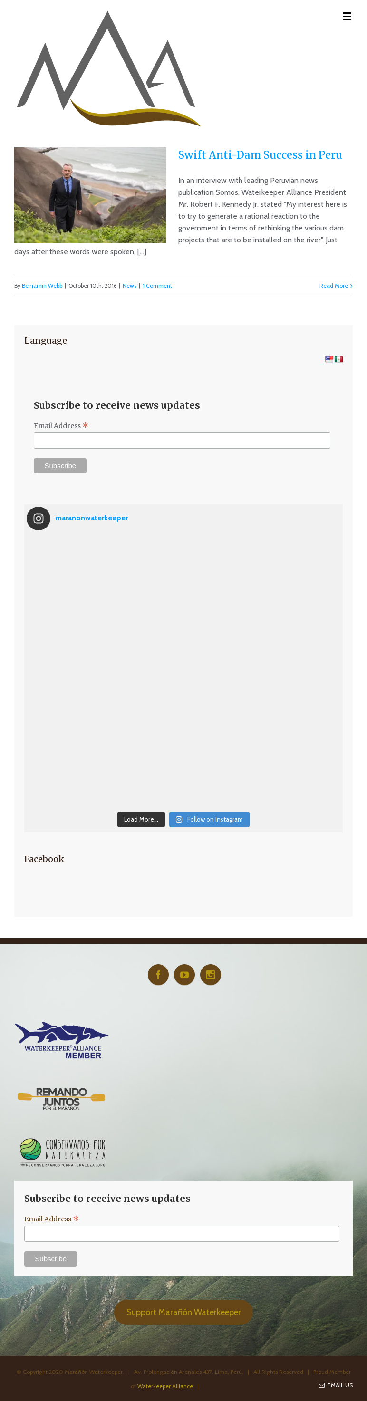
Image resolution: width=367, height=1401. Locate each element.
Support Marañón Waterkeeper (183, 1312)
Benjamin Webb (42, 285)
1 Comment (157, 285)
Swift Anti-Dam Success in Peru (260, 155)
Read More (333, 285)
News (129, 285)
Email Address (61, 426)
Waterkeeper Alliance (165, 1386)
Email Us (336, 1385)
